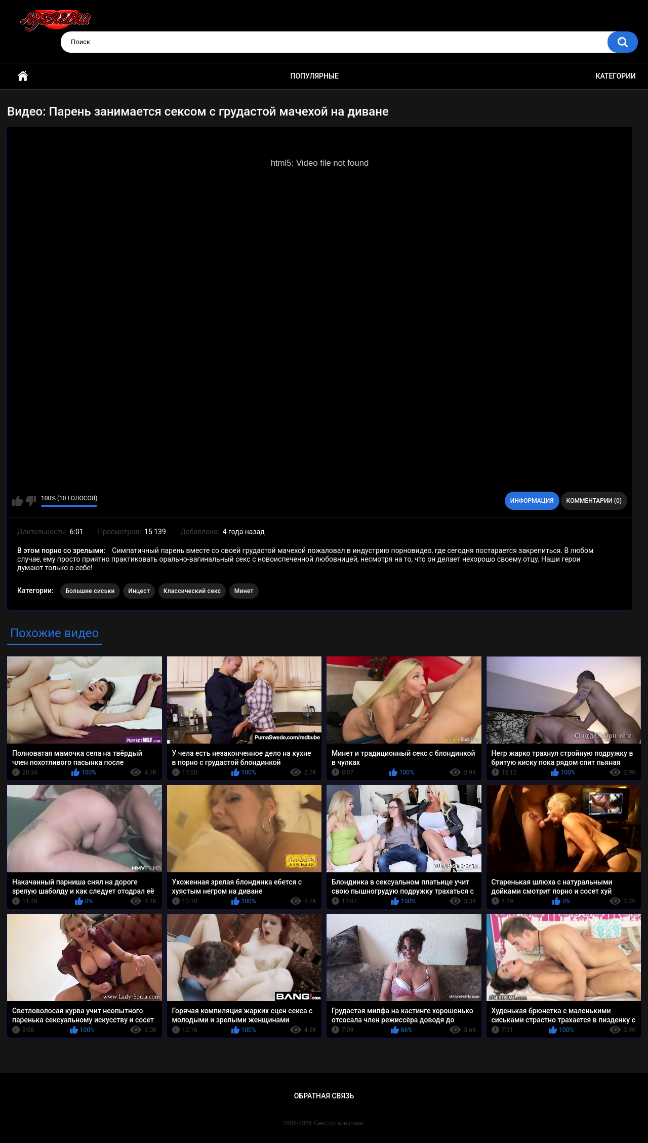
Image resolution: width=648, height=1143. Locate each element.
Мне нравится (17, 501)
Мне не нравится (30, 501)
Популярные (315, 76)
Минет (244, 591)
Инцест (139, 591)
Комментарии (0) (594, 500)
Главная (22, 76)
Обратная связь (324, 1096)
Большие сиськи (90, 591)
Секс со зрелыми (338, 1123)
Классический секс (192, 591)
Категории (615, 76)
